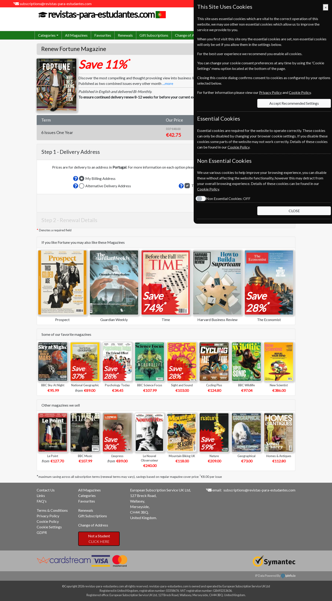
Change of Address (190, 35)
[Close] (326, 7)
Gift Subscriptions (153, 35)
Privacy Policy (48, 516)
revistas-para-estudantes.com (101, 14)
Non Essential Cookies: (228, 198)
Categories (87, 495)
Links (41, 495)
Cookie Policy (48, 521)
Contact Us (46, 490)
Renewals (125, 35)
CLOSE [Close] (294, 210)
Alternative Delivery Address (108, 186)
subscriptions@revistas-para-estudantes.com (56, 3)
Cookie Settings (49, 527)
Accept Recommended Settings (294, 103)
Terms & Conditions (52, 510)
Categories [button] (47, 35)
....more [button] (167, 83)
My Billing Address (100, 178)
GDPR (42, 532)
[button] (75, 178)
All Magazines (76, 35)
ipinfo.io (288, 575)
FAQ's (42, 501)
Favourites (102, 35)
